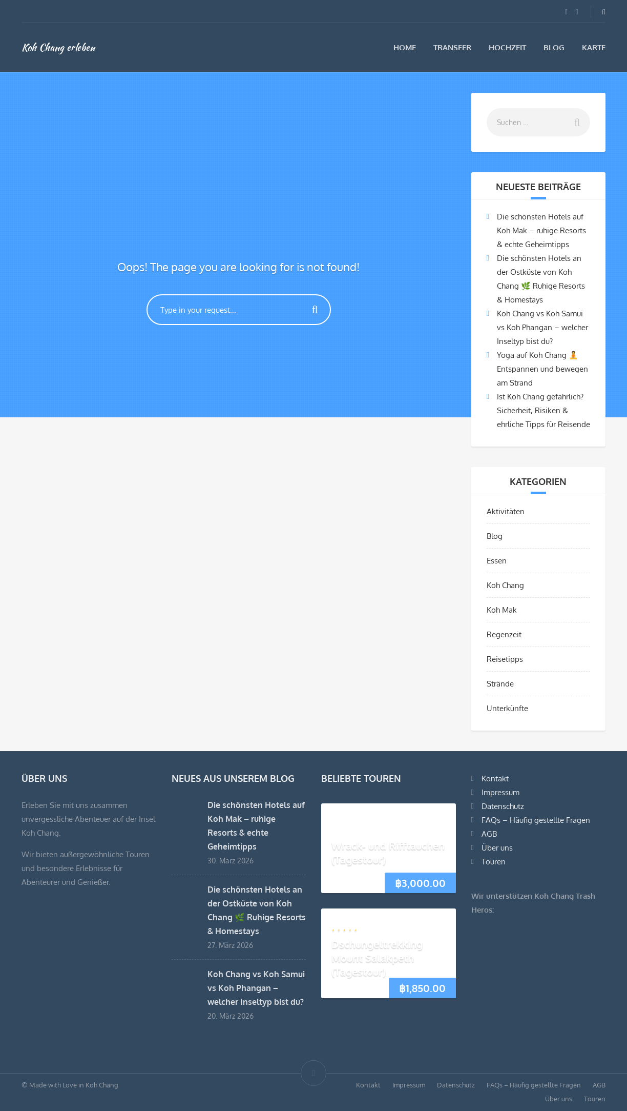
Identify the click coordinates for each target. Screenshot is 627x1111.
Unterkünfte (507, 708)
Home (404, 47)
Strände (500, 684)
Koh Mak (502, 610)
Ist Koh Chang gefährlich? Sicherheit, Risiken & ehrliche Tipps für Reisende (543, 410)
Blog (554, 47)
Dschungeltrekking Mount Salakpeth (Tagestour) (377, 957)
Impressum (500, 792)
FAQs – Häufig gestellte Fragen (536, 820)
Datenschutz (503, 806)
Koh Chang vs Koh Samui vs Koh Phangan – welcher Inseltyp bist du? (542, 327)
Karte (593, 47)
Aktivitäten (506, 511)
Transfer (452, 47)
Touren (494, 861)
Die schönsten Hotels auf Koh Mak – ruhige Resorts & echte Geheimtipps (541, 230)
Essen (497, 560)
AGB (489, 834)
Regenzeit (504, 634)
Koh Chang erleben (58, 47)
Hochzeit (507, 47)
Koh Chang (505, 585)
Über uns (497, 848)
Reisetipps (505, 659)
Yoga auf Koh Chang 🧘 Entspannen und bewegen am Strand (542, 369)
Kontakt (495, 778)
